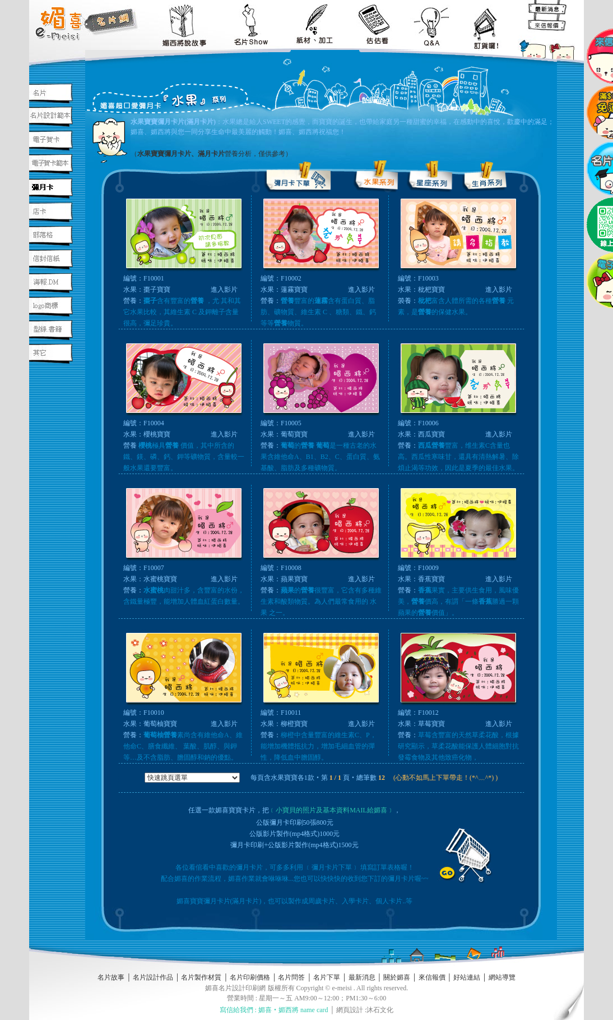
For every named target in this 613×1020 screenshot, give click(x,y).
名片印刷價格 (250, 977)
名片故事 (110, 977)
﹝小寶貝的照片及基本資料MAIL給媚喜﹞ (331, 810)
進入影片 (224, 289)
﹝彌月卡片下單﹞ (332, 867)
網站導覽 (502, 977)
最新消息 (362, 977)
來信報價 (432, 977)
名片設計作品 (153, 977)
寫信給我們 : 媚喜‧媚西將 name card (274, 1010)
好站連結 (466, 977)
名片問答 (291, 977)
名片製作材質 (201, 977)
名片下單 (326, 977)
